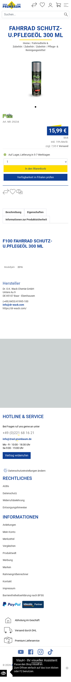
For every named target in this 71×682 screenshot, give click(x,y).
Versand (63, 146)
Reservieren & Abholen (35, 177)
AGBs (6, 486)
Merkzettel (8, 539)
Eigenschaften (35, 212)
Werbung (8, 560)
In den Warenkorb (35, 168)
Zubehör (29, 46)
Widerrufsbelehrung (14, 500)
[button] (35, 107)
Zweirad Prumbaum (22, 665)
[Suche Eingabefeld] (32, 14)
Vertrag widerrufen (16, 455)
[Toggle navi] (66, 5)
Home (26, 43)
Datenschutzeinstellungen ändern (27, 470)
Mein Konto (9, 532)
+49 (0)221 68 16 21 (18, 433)
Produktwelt (9, 553)
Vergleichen (9, 546)
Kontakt (7, 581)
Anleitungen (9, 524)
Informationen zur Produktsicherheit (26, 219)
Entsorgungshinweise (15, 507)
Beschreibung (13, 212)
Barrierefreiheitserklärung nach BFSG (23, 595)
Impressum (9, 588)
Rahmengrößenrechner (15, 574)
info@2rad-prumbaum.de (17, 439)
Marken (7, 567)
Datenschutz (10, 493)
